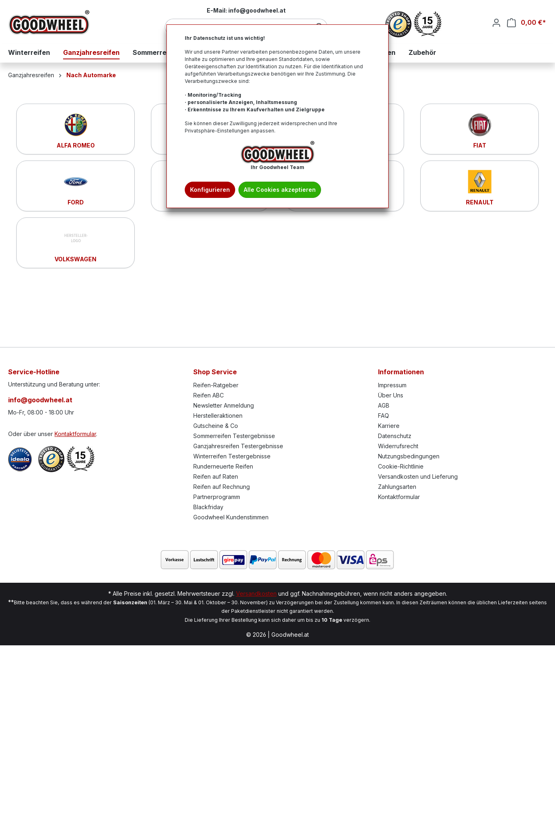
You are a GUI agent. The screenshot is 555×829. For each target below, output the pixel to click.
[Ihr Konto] (496, 23)
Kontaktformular (75, 433)
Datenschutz (394, 435)
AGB (383, 405)
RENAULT (480, 202)
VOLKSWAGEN (75, 259)
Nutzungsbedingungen (408, 456)
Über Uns (390, 395)
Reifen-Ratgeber (215, 385)
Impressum (392, 385)
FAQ (383, 415)
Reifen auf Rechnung (221, 486)
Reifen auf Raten (215, 476)
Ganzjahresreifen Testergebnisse (238, 446)
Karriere (389, 425)
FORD (76, 202)
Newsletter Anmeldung (223, 405)
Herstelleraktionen (218, 415)
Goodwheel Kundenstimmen (231, 517)
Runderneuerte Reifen (223, 466)
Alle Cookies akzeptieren (280, 189)
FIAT (479, 145)
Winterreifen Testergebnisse (232, 456)
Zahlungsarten (397, 486)
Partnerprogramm (216, 496)
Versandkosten (256, 593)
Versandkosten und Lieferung (418, 476)
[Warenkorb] (526, 22)
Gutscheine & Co (215, 425)
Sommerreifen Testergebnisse (234, 435)
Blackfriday (208, 506)
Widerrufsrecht (398, 446)
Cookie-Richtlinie (401, 466)
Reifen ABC (208, 395)
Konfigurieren (210, 189)
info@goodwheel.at (40, 400)
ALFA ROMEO (76, 145)
